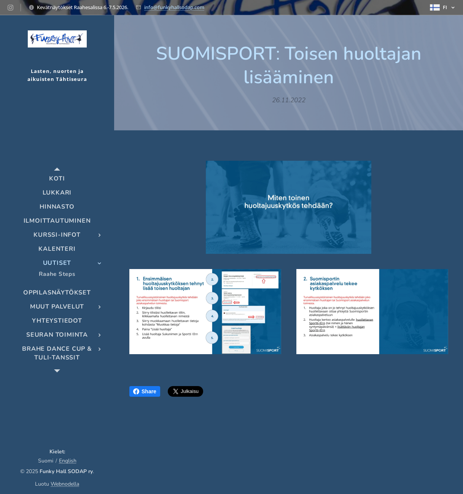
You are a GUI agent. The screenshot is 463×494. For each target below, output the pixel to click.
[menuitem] (57, 178)
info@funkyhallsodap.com (174, 7)
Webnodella (65, 484)
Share (144, 391)
